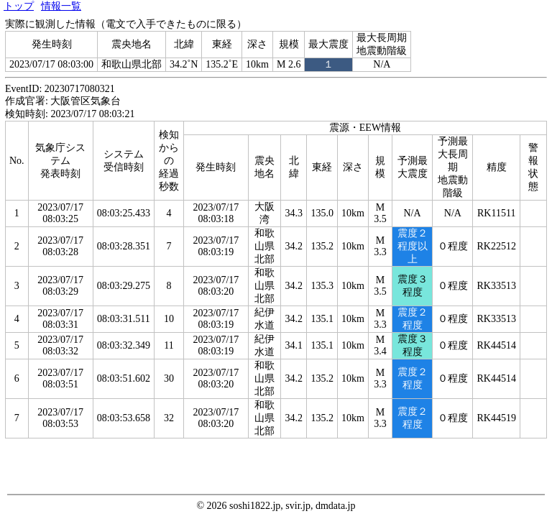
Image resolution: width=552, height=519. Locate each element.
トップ (19, 6)
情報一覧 (61, 6)
